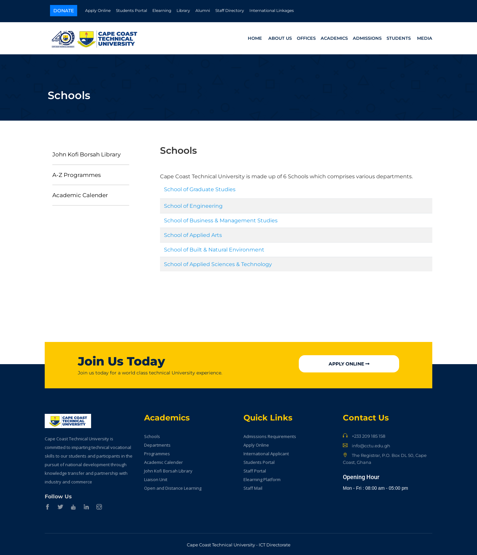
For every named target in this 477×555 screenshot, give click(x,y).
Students (399, 37)
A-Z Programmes (76, 173)
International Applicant (266, 452)
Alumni (202, 10)
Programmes (157, 452)
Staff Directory (229, 10)
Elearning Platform (262, 478)
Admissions (367, 37)
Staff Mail (252, 486)
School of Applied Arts (193, 233)
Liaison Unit (155, 478)
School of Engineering (193, 204)
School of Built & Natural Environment (214, 248)
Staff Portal (254, 469)
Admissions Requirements (269, 435)
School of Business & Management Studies (221, 219)
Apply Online (98, 10)
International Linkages (271, 10)
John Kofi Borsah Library (86, 152)
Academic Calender (80, 193)
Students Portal (131, 10)
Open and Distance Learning (172, 486)
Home (255, 37)
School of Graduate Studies (200, 188)
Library (183, 10)
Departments (157, 443)
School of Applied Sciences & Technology (218, 262)
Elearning (161, 10)
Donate (63, 11)
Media (424, 37)
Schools (152, 435)
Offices (306, 37)
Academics (334, 37)
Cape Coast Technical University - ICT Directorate (239, 543)
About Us (280, 37)
